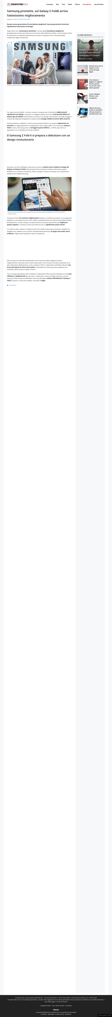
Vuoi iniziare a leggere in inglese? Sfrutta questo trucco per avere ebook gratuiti (95, 84)
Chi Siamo (44, 1014)
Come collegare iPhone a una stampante (94, 96)
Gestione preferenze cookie (104, 1015)
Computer (49, 4)
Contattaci (68, 1005)
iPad (63, 4)
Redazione (51, 1014)
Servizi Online (99, 4)
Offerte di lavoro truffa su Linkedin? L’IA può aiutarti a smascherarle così (95, 111)
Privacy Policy (59, 1014)
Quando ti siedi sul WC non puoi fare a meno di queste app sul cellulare (89, 52)
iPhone (77, 4)
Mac (57, 4)
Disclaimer (68, 1014)
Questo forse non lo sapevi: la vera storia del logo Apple (96, 69)
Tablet (70, 4)
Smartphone (87, 4)
